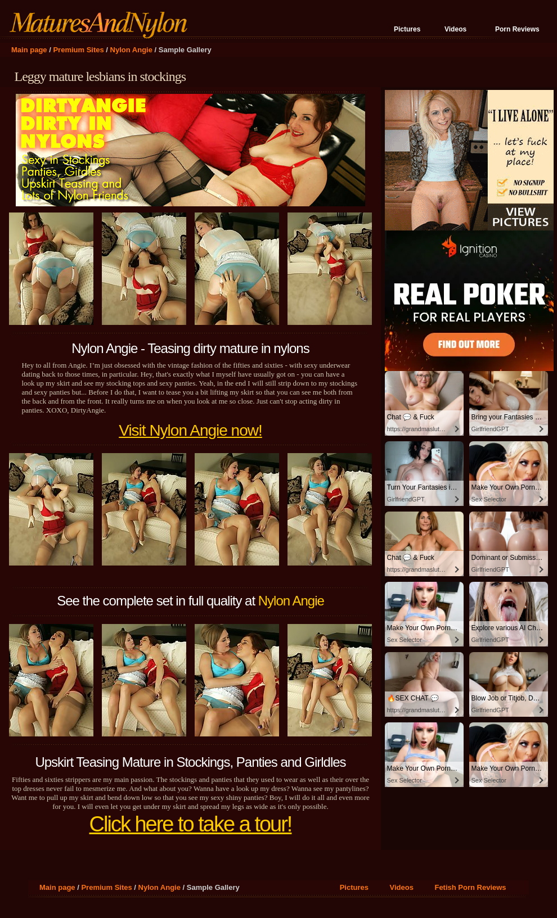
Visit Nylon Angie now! (190, 430)
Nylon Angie (131, 50)
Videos (455, 29)
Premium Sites (78, 50)
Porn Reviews (517, 29)
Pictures (407, 29)
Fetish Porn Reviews (470, 887)
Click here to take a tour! (190, 824)
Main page (29, 50)
